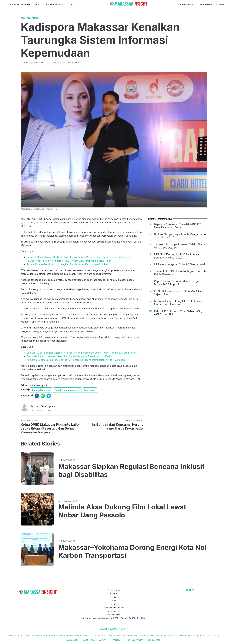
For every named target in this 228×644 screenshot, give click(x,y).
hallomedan (123, 635)
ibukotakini (72, 640)
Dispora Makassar (41, 390)
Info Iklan (114, 597)
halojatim (193, 635)
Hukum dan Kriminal (19, 4)
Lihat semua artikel (41, 410)
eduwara (103, 640)
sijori (180, 635)
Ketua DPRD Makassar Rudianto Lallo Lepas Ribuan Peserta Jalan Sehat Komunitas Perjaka (79, 257)
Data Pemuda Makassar (67, 390)
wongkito (88, 635)
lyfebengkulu (135, 640)
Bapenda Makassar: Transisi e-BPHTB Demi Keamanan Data (177, 226)
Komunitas (206, 4)
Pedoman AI (114, 611)
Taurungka (89, 390)
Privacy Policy (113, 614)
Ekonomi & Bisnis (55, 4)
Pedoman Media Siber (114, 607)
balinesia (168, 635)
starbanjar (153, 635)
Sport (38, 4)
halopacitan (209, 635)
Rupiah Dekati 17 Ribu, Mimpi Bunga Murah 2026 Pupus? (176, 283)
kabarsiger (73, 635)
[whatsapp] (42, 395)
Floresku (25, 635)
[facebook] (36, 395)
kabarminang (56, 635)
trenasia (12, 635)
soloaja (138, 635)
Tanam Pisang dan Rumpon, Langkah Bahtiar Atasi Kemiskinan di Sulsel (67, 264)
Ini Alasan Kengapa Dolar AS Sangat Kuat (179, 264)
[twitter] (48, 395)
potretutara (105, 635)
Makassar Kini (187, 4)
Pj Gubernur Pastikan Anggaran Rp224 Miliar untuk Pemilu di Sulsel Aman (69, 260)
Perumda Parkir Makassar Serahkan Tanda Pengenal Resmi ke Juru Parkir (69, 356)
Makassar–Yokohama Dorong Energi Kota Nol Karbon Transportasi (132, 551)
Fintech (73, 4)
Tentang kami (114, 590)
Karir (114, 600)
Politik (220, 4)
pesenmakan (153, 640)
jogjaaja (40, 635)
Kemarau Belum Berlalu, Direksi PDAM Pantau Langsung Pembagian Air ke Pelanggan (76, 359)
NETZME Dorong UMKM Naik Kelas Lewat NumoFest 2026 (176, 256)
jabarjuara (88, 640)
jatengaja (118, 640)
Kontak (114, 604)
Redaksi (114, 594)
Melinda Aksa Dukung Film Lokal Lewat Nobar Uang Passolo (178, 303)
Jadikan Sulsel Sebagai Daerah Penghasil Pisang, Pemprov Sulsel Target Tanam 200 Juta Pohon (82, 352)
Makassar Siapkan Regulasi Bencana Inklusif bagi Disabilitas (131, 471)
